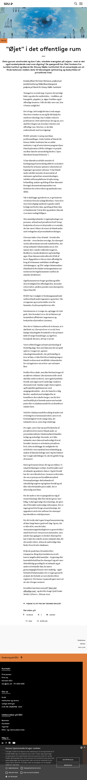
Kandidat (5, 724)
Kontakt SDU (7, 681)
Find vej (5, 677)
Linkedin (50, 615)
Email (29, 621)
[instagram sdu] (9, 743)
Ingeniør (5, 727)
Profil (4, 697)
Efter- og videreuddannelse (13, 730)
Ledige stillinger (8, 704)
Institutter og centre (10, 700)
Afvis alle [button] (68, 765)
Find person (6, 674)
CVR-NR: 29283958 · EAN (12, 707)
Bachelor (5, 720)
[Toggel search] (75, 3)
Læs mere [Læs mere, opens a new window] (16, 765)
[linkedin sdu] (2, 743)
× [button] (84, 747)
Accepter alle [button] (68, 760)
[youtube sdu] (14, 743)
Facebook (28, 615)
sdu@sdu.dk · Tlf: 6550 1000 (13, 684)
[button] (6, 768)
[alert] (43, 762)
